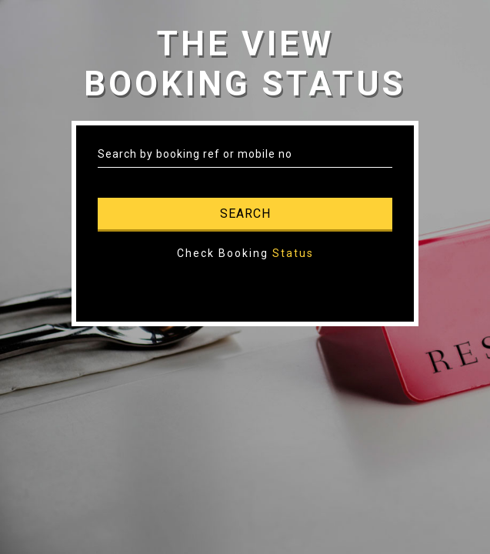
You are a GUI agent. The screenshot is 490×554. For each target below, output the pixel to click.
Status (293, 253)
